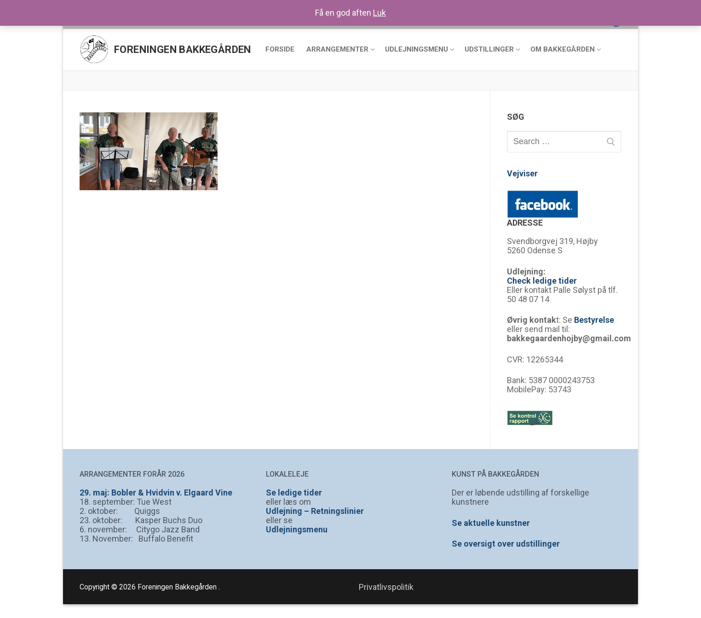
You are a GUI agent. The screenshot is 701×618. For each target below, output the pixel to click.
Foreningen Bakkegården (182, 49)
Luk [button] (379, 12)
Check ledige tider (542, 281)
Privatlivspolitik (386, 587)
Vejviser (522, 173)
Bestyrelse (594, 320)
